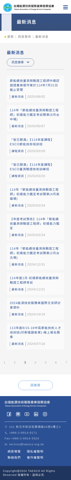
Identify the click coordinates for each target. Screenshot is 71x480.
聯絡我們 (14, 457)
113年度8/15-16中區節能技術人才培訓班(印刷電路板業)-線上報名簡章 (35, 332)
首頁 (10, 36)
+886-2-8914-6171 (23, 432)
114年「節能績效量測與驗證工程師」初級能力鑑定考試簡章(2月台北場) (34, 253)
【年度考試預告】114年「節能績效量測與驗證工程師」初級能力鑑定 (35, 224)
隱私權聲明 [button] (35, 451)
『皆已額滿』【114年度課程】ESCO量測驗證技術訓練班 (32, 167)
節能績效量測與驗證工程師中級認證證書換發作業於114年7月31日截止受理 (35, 85)
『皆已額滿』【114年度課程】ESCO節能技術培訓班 (32, 142)
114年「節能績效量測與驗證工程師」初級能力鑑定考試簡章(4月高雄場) (34, 194)
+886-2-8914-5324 (25, 438)
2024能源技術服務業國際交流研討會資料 (35, 305)
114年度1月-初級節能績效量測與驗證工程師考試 (34, 280)
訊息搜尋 (20, 62)
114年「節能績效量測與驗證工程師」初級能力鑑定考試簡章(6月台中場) (34, 115)
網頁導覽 (14, 451)
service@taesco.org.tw (26, 444)
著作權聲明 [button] (35, 457)
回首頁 (35, 385)
